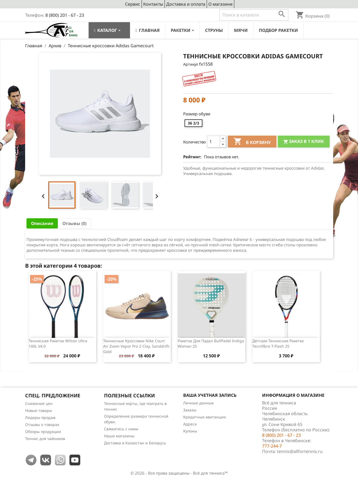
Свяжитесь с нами (121, 428)
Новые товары (38, 410)
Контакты (153, 4)
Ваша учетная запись (209, 395)
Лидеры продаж (40, 417)
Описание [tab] (42, 223)
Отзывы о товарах (42, 424)
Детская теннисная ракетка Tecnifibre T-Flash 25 (278, 343)
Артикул (190, 64)
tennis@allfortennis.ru (300, 451)
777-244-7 (272, 446)
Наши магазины (119, 435)
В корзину (252, 142)
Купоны (190, 431)
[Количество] (213, 141)
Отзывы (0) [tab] (74, 223)
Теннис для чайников (45, 438)
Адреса (190, 424)
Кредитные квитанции (204, 416)
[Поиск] (253, 15)
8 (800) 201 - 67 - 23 (64, 15)
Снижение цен (39, 403)
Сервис (132, 4)
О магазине (220, 4)
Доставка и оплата (185, 4)
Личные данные (198, 402)
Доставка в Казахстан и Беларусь (135, 442)
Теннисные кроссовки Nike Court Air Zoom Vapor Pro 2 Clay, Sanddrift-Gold (136, 346)
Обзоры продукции (43, 431)
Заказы (189, 409)
